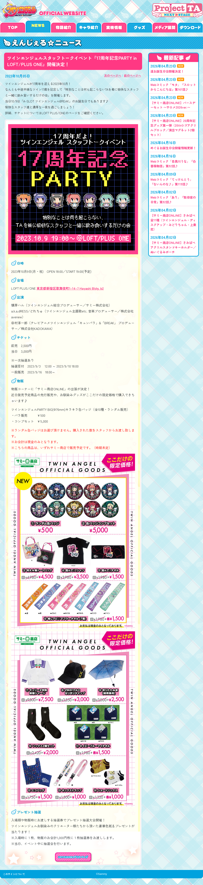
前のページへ (132, 75)
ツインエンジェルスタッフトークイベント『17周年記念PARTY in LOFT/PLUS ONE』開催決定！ (43, 43)
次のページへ (112, 75)
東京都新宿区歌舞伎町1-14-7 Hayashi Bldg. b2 (70, 288)
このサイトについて (15, 876)
